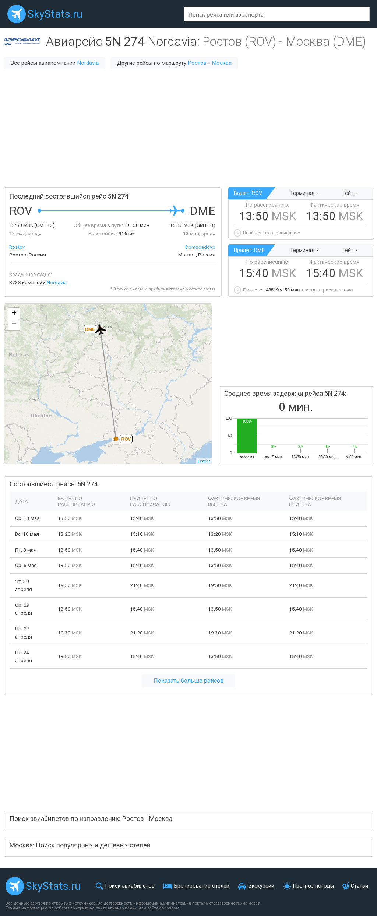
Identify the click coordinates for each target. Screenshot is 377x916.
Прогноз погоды (313, 886)
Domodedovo (200, 247)
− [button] (14, 324)
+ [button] (14, 313)
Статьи (359, 886)
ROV (126, 439)
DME (90, 329)
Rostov (17, 247)
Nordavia (88, 63)
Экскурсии (261, 886)
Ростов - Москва (210, 63)
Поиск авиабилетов (130, 886)
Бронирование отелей (201, 886)
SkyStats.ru (55, 14)
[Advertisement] (188, 128)
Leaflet (204, 461)
